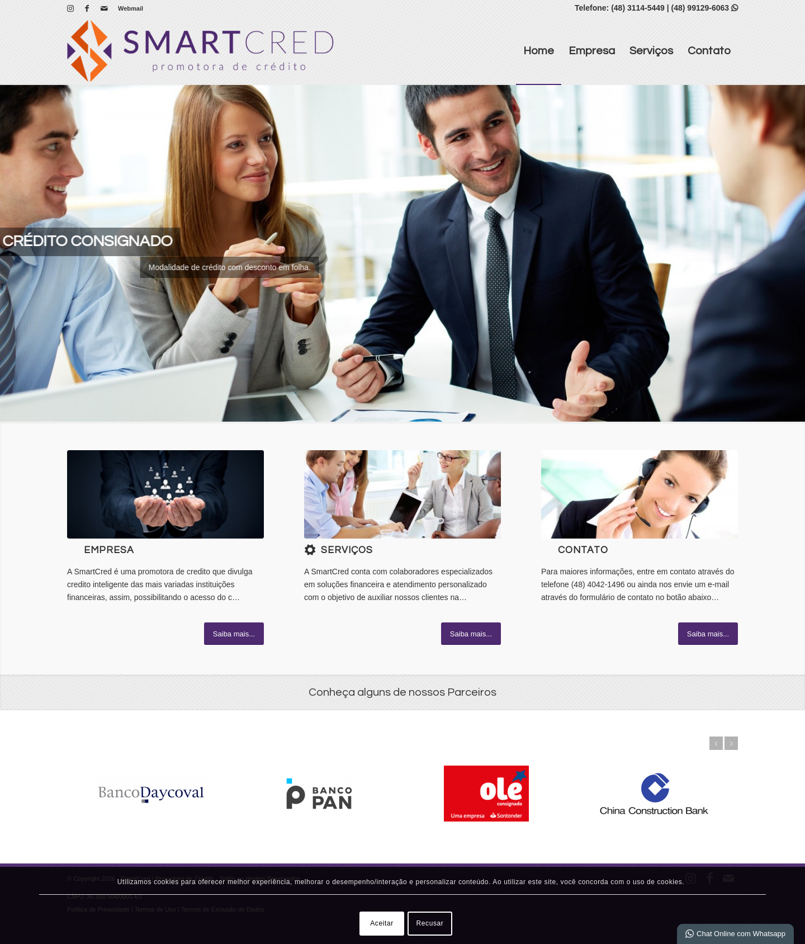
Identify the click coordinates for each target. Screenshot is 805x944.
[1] (165, 494)
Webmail (130, 8)
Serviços (347, 550)
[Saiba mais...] (234, 633)
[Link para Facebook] (87, 8)
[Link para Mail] (104, 8)
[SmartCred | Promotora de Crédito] (200, 50)
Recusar (430, 923)
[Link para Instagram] (70, 8)
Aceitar (382, 923)
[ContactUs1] (639, 494)
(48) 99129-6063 (704, 7)
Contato (583, 550)
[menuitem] (127, 8)
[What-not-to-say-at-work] (402, 494)
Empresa (109, 550)
